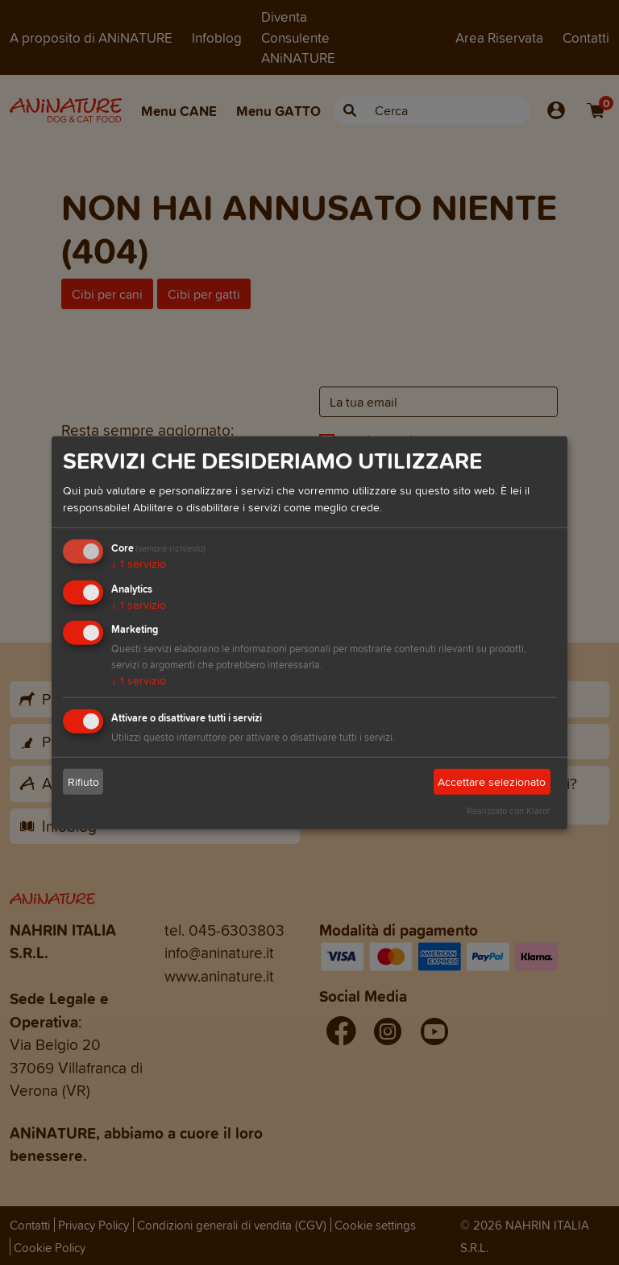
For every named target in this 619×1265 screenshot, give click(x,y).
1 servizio (138, 564)
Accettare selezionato (492, 782)
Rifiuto (83, 782)
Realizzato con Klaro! (508, 810)
